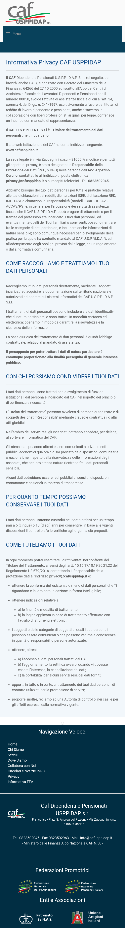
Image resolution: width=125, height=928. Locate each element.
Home (11, 744)
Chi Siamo (15, 749)
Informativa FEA (19, 782)
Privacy (12, 776)
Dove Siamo (16, 760)
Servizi (12, 755)
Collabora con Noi (21, 766)
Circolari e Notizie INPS (25, 771)
